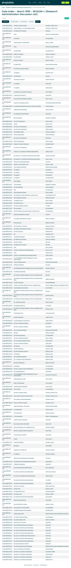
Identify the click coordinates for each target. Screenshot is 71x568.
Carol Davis (48, 371)
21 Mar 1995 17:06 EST (7, 351)
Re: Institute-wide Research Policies (22, 218)
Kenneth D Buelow (50, 268)
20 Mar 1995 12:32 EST (7, 258)
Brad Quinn (48, 113)
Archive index (14, 21)
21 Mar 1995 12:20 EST (7, 343)
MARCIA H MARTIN (50, 218)
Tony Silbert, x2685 (50, 551)
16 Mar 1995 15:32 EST (7, 239)
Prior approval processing (20, 434)
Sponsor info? (17, 488)
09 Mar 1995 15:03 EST (7, 144)
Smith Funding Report (19, 134)
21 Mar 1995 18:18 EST (7, 356)
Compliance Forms (18, 200)
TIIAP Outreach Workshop (20, 167)
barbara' (48, 76)
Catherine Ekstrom (50, 491)
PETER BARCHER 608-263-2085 (53, 103)
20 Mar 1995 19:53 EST (7, 295)
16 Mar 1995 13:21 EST (7, 234)
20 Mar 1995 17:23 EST (7, 282)
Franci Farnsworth (50, 313)
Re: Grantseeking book (19, 371)
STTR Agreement (18, 413)
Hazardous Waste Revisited (20, 109)
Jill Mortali (48, 419)
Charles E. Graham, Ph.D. (52, 25)
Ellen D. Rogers (49, 141)
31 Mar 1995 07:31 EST (7, 517)
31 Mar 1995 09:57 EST (7, 525)
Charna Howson (49, 106)
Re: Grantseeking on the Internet (22, 320)
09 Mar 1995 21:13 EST (7, 159)
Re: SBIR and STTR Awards (20, 31)
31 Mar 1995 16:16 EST (7, 557)
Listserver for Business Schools (21, 103)
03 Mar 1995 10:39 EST (7, 57)
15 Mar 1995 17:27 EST (7, 208)
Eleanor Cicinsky (50, 60)
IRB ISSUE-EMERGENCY (19, 362)
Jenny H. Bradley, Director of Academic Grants (57, 285)
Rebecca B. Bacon (50, 197)
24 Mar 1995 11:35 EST (7, 427)
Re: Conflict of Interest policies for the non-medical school (28, 275)
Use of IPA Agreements (19, 121)
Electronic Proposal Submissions (21, 161)
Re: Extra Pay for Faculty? (20, 522)
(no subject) (17, 72)
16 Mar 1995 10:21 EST (7, 228)
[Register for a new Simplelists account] (67, 3)
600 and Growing (18, 118)
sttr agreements (18, 409)
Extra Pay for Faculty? (19, 486)
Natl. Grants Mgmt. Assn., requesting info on (24, 427)
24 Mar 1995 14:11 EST (7, 442)
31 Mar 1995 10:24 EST (7, 543)
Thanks (15, 124)
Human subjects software (20, 192)
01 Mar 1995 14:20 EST (7, 31)
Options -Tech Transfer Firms (21, 164)
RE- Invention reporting (19, 302)
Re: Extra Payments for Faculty (21, 543)
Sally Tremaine (49, 192)
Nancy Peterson (49, 109)
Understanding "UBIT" (19, 513)
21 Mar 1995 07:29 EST (7, 305)
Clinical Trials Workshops (20, 500)
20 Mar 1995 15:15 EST (7, 271)
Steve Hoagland (49, 172)
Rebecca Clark (49, 351)
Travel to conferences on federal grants (23, 250)
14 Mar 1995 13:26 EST (7, 187)
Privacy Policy (36, 565)
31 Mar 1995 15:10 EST (7, 554)
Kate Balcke (48, 169)
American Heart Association (20, 386)
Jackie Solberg (49, 554)
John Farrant (49, 439)
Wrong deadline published (20, 356)
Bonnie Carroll (49, 252)
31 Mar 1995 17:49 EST (7, 559)
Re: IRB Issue (17, 346)
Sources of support (18, 60)
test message (17, 181)
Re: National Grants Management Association (25, 461)
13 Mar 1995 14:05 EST (7, 172)
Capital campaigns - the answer (22, 406)
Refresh (31, 21)
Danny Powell (49, 258)
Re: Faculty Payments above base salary (23, 496)
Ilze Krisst (48, 31)
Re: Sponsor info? (18, 494)
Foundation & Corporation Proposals (23, 92)
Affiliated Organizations (19, 464)
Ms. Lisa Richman (50, 51)
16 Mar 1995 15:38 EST (7, 242)
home (30, 2)
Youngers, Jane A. (50, 399)
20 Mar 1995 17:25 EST (7, 285)
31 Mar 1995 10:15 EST (7, 535)
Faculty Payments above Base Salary (23, 467)
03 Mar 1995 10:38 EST (7, 54)
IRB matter (16, 445)
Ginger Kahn (49, 343)
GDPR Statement (43, 565)
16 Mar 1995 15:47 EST (7, 244)
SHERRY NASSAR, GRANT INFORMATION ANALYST (57, 513)
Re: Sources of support (19, 79)
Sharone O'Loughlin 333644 (52, 34)
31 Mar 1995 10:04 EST (7, 527)
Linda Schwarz (49, 87)
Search (66, 18)
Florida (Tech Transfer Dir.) (20, 450)
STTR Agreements (18, 416)
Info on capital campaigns (20, 330)
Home (3, 7)
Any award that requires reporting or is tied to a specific (27, 106)
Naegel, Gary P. (49, 559)
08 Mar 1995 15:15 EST (7, 126)
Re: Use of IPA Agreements (20, 126)
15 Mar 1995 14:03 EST (7, 203)
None (15, 252)
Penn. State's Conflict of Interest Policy (23, 396)
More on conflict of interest (20, 402)
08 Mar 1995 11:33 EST (7, 121)
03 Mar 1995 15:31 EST (7, 76)
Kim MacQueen (49, 190)
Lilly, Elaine (48, 480)
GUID (15, 247)
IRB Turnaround (17, 208)
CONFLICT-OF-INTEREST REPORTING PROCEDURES (26, 151)
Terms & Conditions (28, 565)
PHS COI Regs (17, 389)
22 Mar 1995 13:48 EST (7, 389)
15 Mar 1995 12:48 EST (7, 197)
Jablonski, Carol (49, 234)
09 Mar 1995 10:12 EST (7, 129)
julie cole (48, 275)
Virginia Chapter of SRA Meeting (21, 42)
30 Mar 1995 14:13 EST (7, 510)
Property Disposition (19, 442)
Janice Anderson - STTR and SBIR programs (24, 28)
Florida (15, 439)
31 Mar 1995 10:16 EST (7, 538)
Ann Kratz (48, 161)
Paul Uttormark (49, 72)
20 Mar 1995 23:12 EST (7, 298)
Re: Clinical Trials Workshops (20, 517)
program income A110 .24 (20, 95)
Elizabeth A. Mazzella (51, 118)
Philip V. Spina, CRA (50, 486)
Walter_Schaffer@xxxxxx (52, 416)
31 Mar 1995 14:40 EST (7, 551)
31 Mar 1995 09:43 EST (7, 522)
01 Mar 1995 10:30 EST (7, 25)
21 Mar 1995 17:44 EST (7, 354)
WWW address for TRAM (20, 379)
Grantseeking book (18, 313)
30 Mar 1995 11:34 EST (7, 507)
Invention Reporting (18, 282)
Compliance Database (19, 236)
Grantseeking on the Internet (21, 288)
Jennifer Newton (50, 177)
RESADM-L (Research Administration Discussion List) (18, 7)
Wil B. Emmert (49, 379)
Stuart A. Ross (49, 98)
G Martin (48, 214)
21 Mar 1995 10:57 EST (7, 335)
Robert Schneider (50, 68)
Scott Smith (48, 430)
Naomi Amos (49, 298)
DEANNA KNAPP (49, 510)
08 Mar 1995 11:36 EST (7, 124)
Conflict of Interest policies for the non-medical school (27, 285)
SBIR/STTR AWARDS (18, 54)
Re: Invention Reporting (19, 305)
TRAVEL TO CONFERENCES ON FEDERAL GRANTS (25, 255)
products (35, 2)
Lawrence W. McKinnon (51, 375)
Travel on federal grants (20, 262)
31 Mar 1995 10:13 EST (7, 533)
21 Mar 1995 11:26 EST (7, 338)
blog (44, 2)
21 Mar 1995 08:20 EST (7, 309)
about (48, 2)
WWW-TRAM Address (19, 383)
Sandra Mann (49, 461)
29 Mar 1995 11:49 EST (7, 486)
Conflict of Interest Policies (20, 25)
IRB (14, 234)
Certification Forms (18, 203)
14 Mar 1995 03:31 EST (7, 177)
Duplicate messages (19, 264)
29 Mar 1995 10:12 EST (7, 483)
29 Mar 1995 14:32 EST (7, 491)
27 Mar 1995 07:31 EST (7, 461)
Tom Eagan (48, 305)
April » (37, 21)
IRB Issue (16, 332)
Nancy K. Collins (49, 42)
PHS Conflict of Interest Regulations (22, 399)
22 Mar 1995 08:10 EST (7, 366)
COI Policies (16, 38)
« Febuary (5, 21)
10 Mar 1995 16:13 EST (7, 164)
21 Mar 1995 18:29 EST (7, 359)
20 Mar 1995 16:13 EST (7, 279)
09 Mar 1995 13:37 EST (7, 134)
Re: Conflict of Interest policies (21, 68)
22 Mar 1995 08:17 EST (7, 371)
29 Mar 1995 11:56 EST (7, 488)
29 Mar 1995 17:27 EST (7, 496)
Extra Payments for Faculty (20, 504)
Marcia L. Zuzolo (49, 488)
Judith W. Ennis (49, 151)
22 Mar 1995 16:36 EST (7, 409)
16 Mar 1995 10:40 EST (7, 231)
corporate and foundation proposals (23, 98)
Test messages (17, 184)
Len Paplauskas (49, 38)
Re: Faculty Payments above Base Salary (23, 471)
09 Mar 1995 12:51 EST (7, 132)
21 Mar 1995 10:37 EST (7, 332)
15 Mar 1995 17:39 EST (7, 211)
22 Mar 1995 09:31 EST (7, 375)
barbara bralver (50, 295)
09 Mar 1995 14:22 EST (7, 141)
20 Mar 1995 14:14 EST (7, 264)
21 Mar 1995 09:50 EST (7, 323)
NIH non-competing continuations (22, 549)
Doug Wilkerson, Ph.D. (51, 195)
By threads (24, 21)
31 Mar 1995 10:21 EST (7, 541)
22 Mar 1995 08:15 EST (7, 368)
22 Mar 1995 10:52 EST (7, 386)
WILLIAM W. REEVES (50, 454)
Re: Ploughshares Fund (19, 491)
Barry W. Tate (49, 250)
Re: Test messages (18, 187)
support (40, 2)
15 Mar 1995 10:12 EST (7, 192)
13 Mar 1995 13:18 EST (7, 169)
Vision (15, 34)
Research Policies (18, 242)
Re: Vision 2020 (17, 51)
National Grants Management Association (24, 458)
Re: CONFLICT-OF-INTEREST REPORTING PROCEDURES (27, 155)
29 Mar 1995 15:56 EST (7, 494)
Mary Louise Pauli (50, 467)
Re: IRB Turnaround (18, 231)
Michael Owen (49, 231)
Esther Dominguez (50, 134)
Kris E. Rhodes (49, 92)
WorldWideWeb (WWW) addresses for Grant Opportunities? (28, 268)
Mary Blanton (49, 175)
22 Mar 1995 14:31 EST (7, 396)
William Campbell (50, 279)
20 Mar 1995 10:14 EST (7, 250)
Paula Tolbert (49, 181)
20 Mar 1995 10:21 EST (7, 252)
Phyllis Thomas (49, 129)
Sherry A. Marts (49, 356)
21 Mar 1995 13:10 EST (7, 346)
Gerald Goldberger (50, 282)
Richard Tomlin (49, 228)
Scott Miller (48, 500)
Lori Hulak (48, 205)
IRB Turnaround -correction (20, 226)
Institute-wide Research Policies (21, 214)
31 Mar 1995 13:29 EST (7, 549)
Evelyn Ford (48, 424)
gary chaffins (49, 496)
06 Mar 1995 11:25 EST (7, 95)
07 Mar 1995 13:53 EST (7, 106)
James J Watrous (50, 79)
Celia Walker (49, 445)
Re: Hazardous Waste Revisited (21, 113)
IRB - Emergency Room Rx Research (22, 359)
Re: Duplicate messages (19, 271)
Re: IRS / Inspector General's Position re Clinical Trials (26, 211)
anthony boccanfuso (51, 471)
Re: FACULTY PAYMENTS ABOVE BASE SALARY (24, 476)
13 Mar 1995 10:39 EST (7, 167)
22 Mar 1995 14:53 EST (7, 402)
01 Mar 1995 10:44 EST (7, 28)
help (15, 190)
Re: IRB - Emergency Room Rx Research (23, 368)
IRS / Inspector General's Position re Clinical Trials (26, 195)
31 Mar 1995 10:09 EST (7, 530)
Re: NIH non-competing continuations (23, 551)
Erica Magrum (49, 126)
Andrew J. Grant (50, 57)
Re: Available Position (19, 132)
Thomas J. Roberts (50, 236)
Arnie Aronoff (49, 386)
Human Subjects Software (20, 197)
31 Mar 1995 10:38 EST (7, 546)
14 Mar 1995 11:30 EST (7, 184)
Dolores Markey (49, 549)
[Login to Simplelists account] (63, 3)
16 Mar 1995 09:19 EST (7, 226)
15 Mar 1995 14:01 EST (7, 200)
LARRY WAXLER (49, 255)
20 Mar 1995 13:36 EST (7, 262)
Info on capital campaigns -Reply (22, 340)
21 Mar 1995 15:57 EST (7, 348)
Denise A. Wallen (50, 494)
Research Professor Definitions (21, 144)
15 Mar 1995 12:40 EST (7, 195)
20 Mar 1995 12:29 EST (7, 255)
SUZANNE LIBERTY (50, 144)
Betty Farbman (49, 338)
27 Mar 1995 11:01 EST (7, 464)
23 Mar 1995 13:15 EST (7, 416)
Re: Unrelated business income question (23, 525)
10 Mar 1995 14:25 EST (7, 161)
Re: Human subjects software (21, 205)
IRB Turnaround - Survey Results (21, 507)
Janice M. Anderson (50, 54)
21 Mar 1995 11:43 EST (7, 340)
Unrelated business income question (22, 510)
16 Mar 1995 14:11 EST (7, 236)
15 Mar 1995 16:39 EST (7, 205)
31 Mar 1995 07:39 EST (7, 519)
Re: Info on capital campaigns (21, 323)
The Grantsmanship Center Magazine (23, 546)
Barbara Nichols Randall (51, 64)
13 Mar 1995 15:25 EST (7, 175)
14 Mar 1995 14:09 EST (7, 190)
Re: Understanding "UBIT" (20, 519)
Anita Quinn (48, 83)
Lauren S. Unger (49, 164)
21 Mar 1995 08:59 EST (7, 320)
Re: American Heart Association (21, 424)
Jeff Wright (48, 483)
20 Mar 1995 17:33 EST (7, 288)
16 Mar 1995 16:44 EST (7, 247)
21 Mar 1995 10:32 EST (7, 330)
